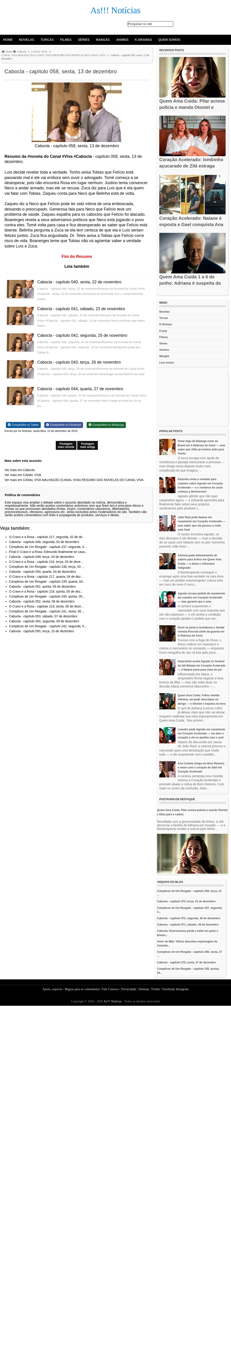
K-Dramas (143, 39)
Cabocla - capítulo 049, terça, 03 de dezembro (41, 557)
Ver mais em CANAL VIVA (23, 475)
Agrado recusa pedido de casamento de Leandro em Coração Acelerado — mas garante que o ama (201, 597)
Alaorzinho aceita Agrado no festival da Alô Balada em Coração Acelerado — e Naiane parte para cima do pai (202, 665)
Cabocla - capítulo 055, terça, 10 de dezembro (41, 631)
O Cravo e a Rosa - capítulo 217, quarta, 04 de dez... (46, 576)
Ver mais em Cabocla (20, 470)
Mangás (103, 39)
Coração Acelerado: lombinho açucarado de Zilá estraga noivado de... (191, 166)
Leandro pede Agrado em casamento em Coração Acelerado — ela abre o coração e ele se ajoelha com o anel (201, 733)
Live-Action (166, 362)
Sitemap (144, 989)
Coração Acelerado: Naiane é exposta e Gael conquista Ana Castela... (191, 224)
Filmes (66, 39)
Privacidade (128, 989)
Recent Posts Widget (169, 294)
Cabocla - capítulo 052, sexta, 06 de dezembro (41, 601)
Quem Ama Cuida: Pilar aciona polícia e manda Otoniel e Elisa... (192, 107)
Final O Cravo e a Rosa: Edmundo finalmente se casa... (48, 552)
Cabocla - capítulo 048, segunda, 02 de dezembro (44, 542)
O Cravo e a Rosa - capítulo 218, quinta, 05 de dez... (46, 591)
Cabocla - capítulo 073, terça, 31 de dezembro (186, 901)
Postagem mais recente (66, 445)
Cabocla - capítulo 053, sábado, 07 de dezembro (43, 616)
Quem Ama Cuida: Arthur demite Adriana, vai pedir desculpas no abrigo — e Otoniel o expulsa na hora (202, 699)
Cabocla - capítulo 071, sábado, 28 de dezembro (188, 924)
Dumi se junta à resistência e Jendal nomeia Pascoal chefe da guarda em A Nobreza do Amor (201, 631)
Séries (83, 39)
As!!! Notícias (113, 1001)
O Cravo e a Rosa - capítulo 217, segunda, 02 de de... (47, 537)
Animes (122, 39)
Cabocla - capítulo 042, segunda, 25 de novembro (82, 335)
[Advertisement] (192, 397)
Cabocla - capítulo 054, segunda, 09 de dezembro (44, 621)
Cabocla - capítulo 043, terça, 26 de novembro (79, 362)
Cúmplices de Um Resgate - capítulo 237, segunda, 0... (48, 547)
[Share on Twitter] (23, 425)
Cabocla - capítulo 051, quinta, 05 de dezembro (42, 586)
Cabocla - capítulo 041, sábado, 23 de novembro (81, 309)
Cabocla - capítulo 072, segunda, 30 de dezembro (188, 918)
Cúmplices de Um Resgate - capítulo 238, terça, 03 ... (46, 566)
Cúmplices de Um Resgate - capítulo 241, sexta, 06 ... (47, 611)
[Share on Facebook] (63, 425)
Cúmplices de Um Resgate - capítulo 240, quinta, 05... (47, 596)
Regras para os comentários (82, 989)
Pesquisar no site (140, 24)
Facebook (168, 989)
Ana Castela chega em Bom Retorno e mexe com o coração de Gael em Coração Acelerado (201, 767)
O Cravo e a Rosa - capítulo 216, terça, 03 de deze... (46, 562)
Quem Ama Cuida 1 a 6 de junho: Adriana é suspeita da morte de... (190, 283)
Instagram (182, 989)
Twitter (155, 989)
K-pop (163, 330)
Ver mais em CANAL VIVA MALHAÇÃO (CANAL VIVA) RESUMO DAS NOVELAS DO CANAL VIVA (74, 480)
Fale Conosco (110, 989)
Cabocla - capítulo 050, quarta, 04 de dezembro (42, 571)
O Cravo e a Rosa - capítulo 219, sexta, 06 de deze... (46, 606)
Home (8, 39)
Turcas (47, 39)
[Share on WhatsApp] (106, 425)
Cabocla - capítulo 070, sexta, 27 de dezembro (186, 962)
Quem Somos (169, 39)
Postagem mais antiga (87, 445)
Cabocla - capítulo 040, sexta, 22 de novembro (79, 282)
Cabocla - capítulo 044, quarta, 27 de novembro (80, 389)
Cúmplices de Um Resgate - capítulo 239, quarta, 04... (47, 581)
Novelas (26, 39)
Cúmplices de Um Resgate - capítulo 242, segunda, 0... (48, 626)
